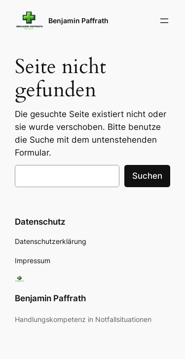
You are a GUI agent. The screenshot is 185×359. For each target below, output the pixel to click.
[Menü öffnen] (164, 21)
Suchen (147, 176)
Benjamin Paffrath (78, 20)
